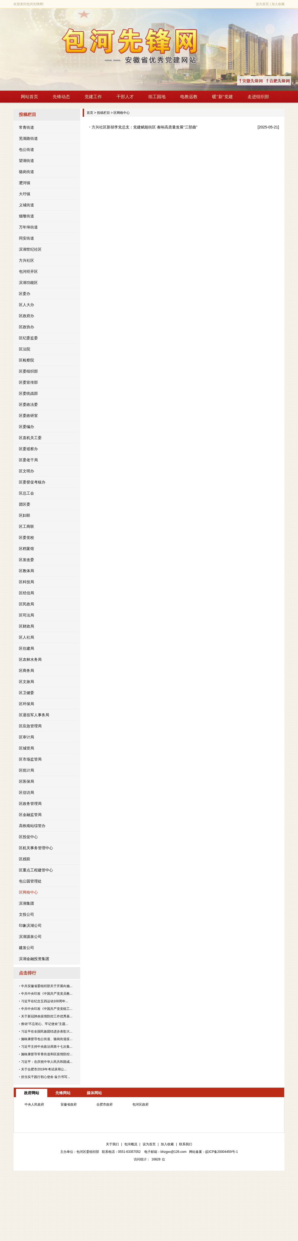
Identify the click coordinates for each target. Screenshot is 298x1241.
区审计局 (26, 737)
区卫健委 (26, 693)
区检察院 (26, 360)
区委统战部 (28, 393)
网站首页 (29, 96)
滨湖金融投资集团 (34, 959)
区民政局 (26, 604)
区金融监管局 (30, 814)
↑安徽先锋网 (257, 80)
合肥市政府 (104, 1104)
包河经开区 (28, 271)
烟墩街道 (26, 216)
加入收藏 (278, 4)
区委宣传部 (28, 382)
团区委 (24, 504)
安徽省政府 (69, 1104)
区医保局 (26, 781)
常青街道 (26, 127)
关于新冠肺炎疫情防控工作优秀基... (46, 1016)
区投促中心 (28, 837)
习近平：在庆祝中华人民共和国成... (46, 1062)
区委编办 (26, 426)
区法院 (24, 349)
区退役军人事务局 (34, 715)
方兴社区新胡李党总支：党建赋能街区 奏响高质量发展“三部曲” (144, 127)
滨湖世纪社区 (30, 249)
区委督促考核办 (32, 482)
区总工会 (26, 493)
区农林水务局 (30, 659)
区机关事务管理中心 (36, 848)
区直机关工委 (30, 438)
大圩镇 (24, 194)
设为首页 (262, 4)
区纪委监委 (28, 338)
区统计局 (26, 770)
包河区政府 (140, 1104)
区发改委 (26, 560)
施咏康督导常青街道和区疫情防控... (46, 1054)
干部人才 (125, 96)
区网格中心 (28, 892)
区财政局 (26, 626)
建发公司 (26, 947)
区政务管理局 (30, 803)
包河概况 (130, 1144)
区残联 (24, 859)
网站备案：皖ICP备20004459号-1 (213, 1152)
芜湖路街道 (28, 138)
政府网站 (31, 1093)
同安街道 (26, 238)
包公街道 (26, 149)
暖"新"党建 (222, 96)
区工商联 (26, 526)
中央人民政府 (34, 1104)
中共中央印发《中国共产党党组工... (46, 1009)
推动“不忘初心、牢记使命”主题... (44, 1024)
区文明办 (26, 471)
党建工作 (93, 96)
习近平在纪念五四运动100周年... (44, 1001)
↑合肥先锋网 (284, 80)
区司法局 (26, 615)
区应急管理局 (30, 726)
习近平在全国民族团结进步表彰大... (46, 1031)
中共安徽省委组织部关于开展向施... (46, 986)
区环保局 (26, 704)
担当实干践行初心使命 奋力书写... (45, 1077)
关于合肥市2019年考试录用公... (44, 1069)
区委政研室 (28, 415)
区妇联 (24, 515)
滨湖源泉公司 (30, 936)
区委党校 (26, 537)
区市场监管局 (30, 759)
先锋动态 (61, 96)
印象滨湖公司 (30, 925)
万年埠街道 (28, 227)
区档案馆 (26, 548)
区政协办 (26, 327)
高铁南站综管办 (32, 826)
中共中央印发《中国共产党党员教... (46, 994)
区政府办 (26, 316)
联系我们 (185, 1144)
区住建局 (26, 648)
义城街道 (26, 205)
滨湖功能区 (28, 282)
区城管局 (26, 748)
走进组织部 (258, 96)
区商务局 (26, 670)
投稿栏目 (103, 113)
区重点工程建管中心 (36, 870)
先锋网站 (63, 1093)
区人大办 (26, 305)
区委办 (24, 293)
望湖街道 (26, 160)
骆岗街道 (26, 172)
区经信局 (26, 593)
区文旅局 (26, 681)
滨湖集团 (26, 903)
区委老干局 (28, 460)
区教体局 (26, 571)
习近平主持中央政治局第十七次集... (46, 1046)
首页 (90, 113)
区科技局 (26, 582)
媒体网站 (94, 1093)
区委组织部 (28, 371)
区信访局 (26, 792)
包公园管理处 (30, 881)
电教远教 (188, 96)
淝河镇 (24, 183)
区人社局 (26, 637)
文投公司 (26, 914)
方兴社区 (26, 260)
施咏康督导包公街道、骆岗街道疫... (46, 1039)
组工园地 (157, 96)
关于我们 (112, 1144)
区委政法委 (28, 404)
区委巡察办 (28, 449)
